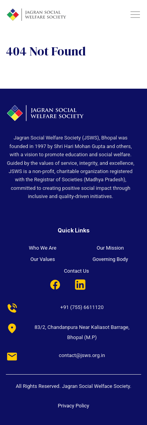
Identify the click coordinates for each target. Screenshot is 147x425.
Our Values (42, 259)
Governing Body (110, 259)
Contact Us (76, 271)
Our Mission (110, 248)
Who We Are (42, 248)
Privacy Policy (73, 406)
